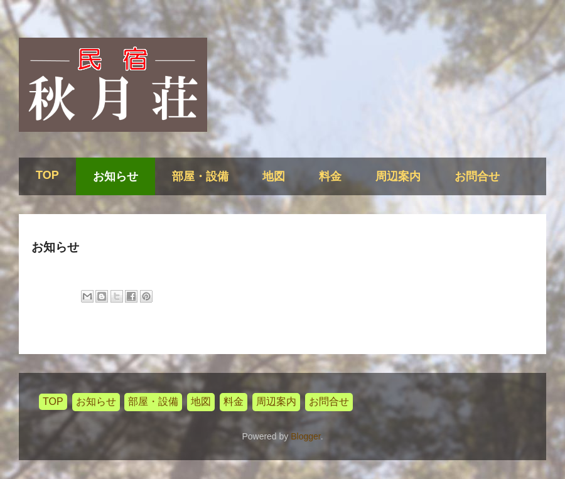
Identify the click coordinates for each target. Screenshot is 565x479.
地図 (273, 176)
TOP (47, 175)
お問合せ (477, 176)
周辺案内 (398, 176)
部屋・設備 (200, 176)
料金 (330, 176)
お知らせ (115, 176)
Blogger (305, 436)
